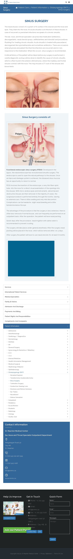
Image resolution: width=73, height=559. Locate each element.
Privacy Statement (46, 553)
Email (51, 509)
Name (51, 500)
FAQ (39, 531)
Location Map (32, 531)
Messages (52, 518)
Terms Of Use (58, 553)
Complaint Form (9, 518)
